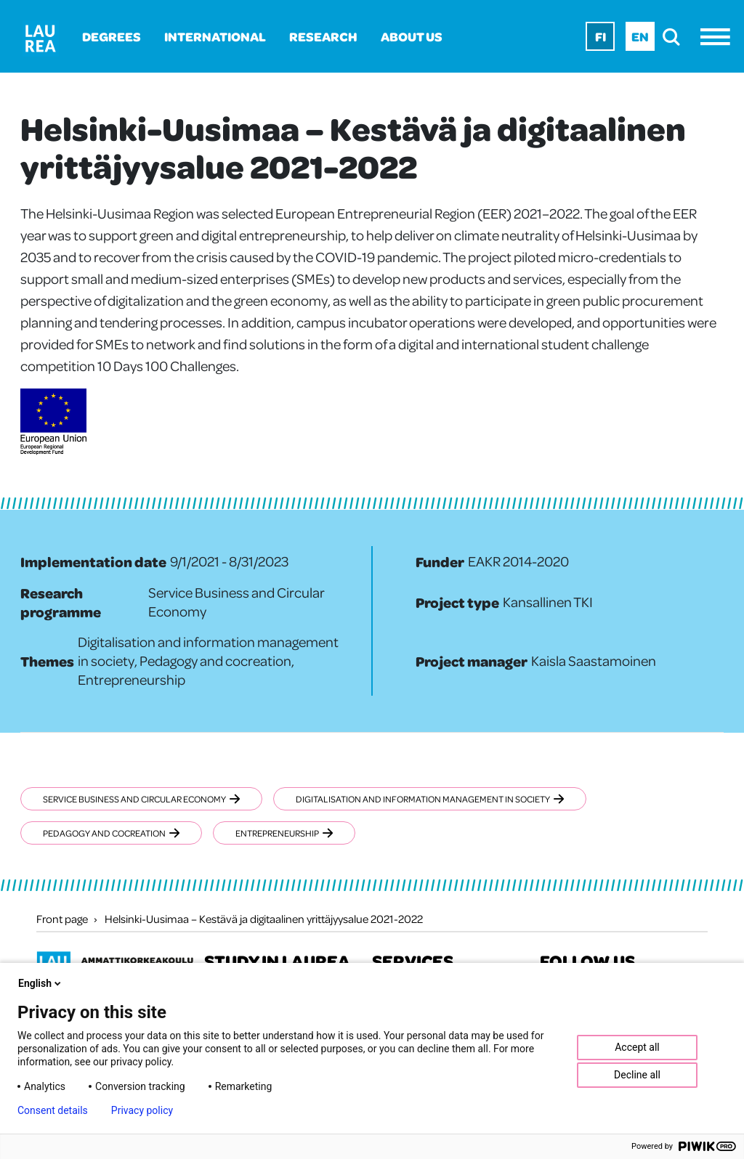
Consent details (52, 1110)
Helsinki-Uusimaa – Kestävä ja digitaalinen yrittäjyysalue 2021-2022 (264, 918)
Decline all (637, 1075)
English (40, 983)
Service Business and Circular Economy (141, 799)
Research (323, 36)
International (215, 36)
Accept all (637, 1047)
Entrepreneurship (284, 833)
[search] (675, 37)
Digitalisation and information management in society (430, 799)
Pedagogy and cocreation (111, 833)
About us (411, 36)
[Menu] (719, 37)
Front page (62, 918)
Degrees (111, 36)
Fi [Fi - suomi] (600, 36)
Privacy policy (142, 1110)
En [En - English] (640, 36)
